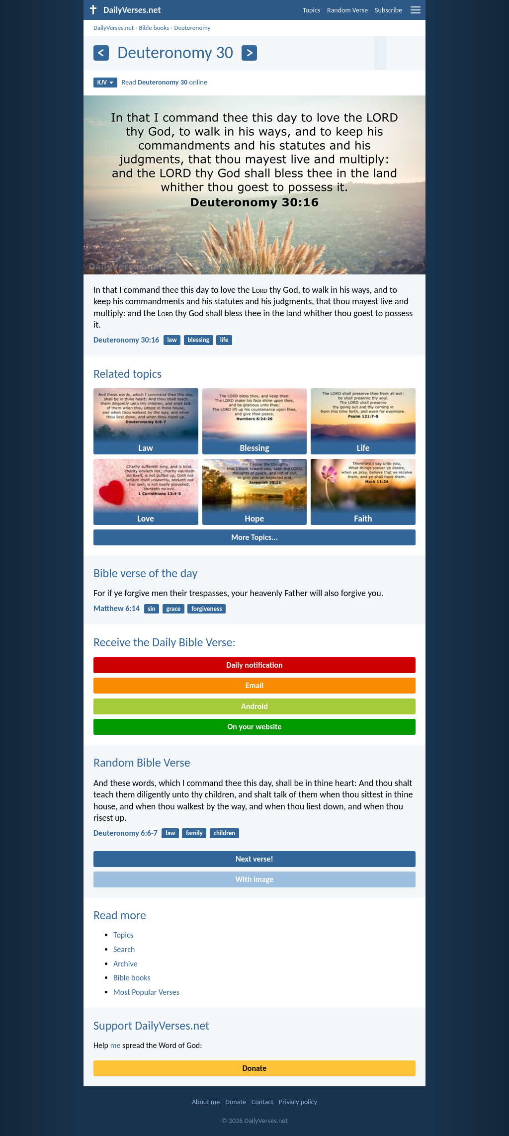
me (115, 1045)
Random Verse (347, 10)
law (171, 340)
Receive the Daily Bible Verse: (164, 642)
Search (124, 949)
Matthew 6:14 (116, 608)
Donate (254, 1068)
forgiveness (206, 608)
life (224, 340)
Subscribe (388, 10)
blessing (198, 340)
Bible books (154, 27)
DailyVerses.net (113, 27)
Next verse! (254, 859)
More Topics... (254, 537)
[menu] (415, 13)
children (224, 833)
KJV (105, 82)
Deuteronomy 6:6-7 (125, 833)
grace (173, 608)
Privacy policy (298, 1102)
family (194, 833)
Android (254, 706)
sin (151, 608)
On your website (255, 726)
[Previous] (101, 53)
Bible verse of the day (145, 573)
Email (255, 685)
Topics (311, 10)
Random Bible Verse (141, 762)
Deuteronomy (192, 27)
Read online (165, 82)
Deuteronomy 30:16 (126, 340)
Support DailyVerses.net (151, 1025)
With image (255, 879)
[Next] (249, 53)
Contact (262, 1102)
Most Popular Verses (146, 992)
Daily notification (254, 665)
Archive (125, 963)
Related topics (127, 373)
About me (206, 1102)
